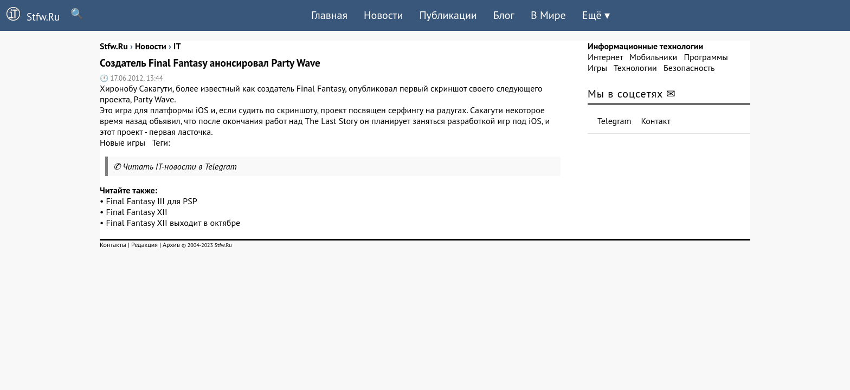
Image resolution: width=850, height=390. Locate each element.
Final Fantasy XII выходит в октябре (173, 222)
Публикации (447, 15)
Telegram (614, 120)
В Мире (548, 15)
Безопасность (689, 67)
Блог (503, 15)
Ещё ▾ (596, 15)
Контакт (656, 120)
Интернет (605, 56)
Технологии (635, 67)
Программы (705, 56)
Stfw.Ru (30, 15)
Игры (597, 67)
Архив (171, 244)
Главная (329, 15)
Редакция (144, 244)
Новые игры (122, 142)
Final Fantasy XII (137, 211)
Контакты (113, 244)
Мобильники (653, 56)
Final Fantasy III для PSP (151, 201)
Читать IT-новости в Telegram (180, 166)
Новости (383, 15)
